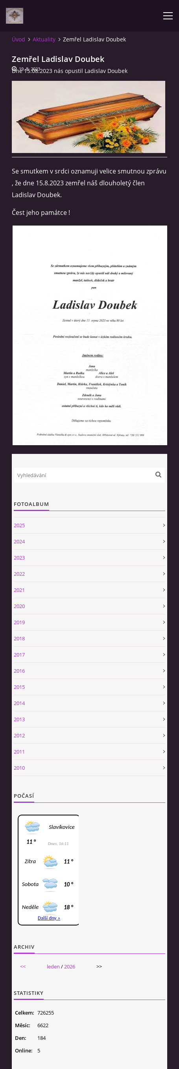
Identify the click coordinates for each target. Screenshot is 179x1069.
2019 (19, 622)
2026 (69, 966)
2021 (19, 589)
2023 (19, 557)
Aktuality (44, 39)
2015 (19, 686)
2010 (19, 767)
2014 (19, 703)
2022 (19, 573)
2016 (19, 670)
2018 (19, 638)
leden (53, 966)
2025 (19, 525)
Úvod (18, 39)
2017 (19, 654)
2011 (19, 751)
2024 (19, 541)
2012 (19, 735)
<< (23, 966)
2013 (19, 719)
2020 (19, 606)
